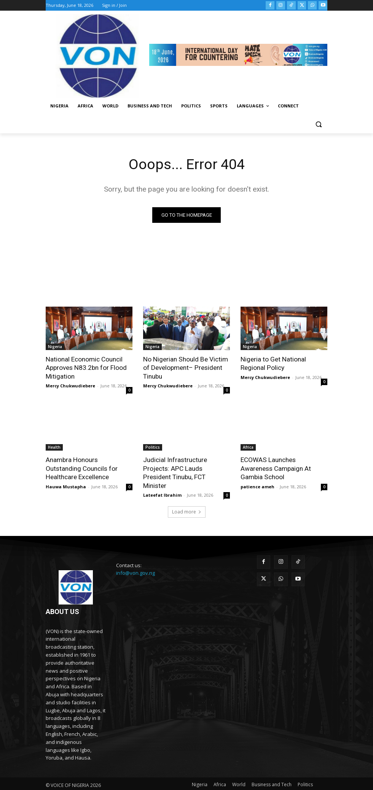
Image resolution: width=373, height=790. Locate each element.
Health (54, 446)
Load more (186, 502)
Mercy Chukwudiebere (70, 385)
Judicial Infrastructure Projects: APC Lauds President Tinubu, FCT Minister (186, 468)
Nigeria (55, 346)
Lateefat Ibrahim (162, 486)
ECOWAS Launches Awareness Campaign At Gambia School (276, 468)
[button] (318, 124)
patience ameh (257, 486)
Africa (248, 446)
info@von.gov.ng (135, 564)
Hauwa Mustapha (66, 486)
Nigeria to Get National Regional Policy (273, 363)
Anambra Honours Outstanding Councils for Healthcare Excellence (82, 468)
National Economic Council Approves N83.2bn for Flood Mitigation (86, 367)
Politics (152, 446)
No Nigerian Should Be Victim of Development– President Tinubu (184, 367)
